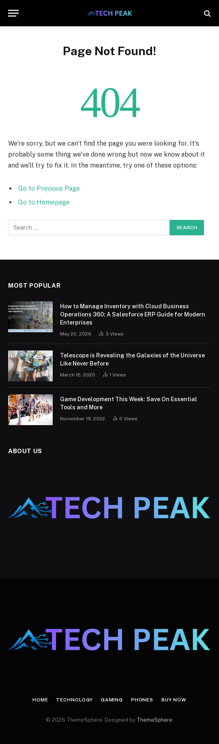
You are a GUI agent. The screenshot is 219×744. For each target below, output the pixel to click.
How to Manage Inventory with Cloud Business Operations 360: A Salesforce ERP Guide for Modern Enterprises (132, 314)
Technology (74, 700)
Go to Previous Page (49, 188)
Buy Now (174, 700)
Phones (142, 700)
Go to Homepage (44, 202)
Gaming (112, 700)
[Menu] (13, 13)
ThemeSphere (154, 720)
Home (40, 700)
